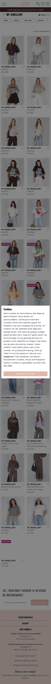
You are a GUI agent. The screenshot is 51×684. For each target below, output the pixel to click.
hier (10, 365)
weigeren (8, 356)
